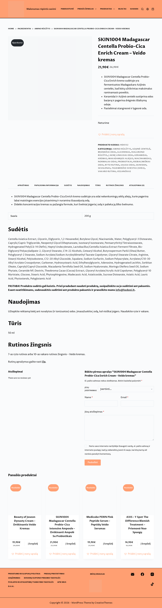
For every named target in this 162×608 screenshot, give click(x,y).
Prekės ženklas (88, 9)
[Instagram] (152, 574)
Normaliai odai (107, 161)
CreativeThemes (103, 602)
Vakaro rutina (107, 171)
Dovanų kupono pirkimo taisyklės (42, 578)
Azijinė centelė (141, 149)
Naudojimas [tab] (83, 185)
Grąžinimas (14, 578)
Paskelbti (93, 462)
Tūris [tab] (98, 185)
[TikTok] (152, 584)
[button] (111, 134)
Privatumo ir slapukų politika (24, 574)
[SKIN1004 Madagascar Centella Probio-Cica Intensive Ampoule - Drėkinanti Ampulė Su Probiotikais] (62, 498)
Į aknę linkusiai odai (120, 155)
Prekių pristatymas (54, 574)
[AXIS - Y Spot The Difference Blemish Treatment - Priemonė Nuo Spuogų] (137, 498)
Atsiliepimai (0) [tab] (137, 185)
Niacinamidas (143, 158)
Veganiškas (124, 171)
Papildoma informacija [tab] (46, 185)
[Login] (147, 9)
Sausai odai (128, 165)
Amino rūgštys (122, 149)
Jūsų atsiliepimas (94, 412)
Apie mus (61, 582)
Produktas (108, 9)
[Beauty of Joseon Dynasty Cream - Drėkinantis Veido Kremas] (24, 498)
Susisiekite (135, 9)
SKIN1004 (141, 165)
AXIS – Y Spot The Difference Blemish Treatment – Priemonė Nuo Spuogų (137, 524)
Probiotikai (125, 161)
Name (89, 397)
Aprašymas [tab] (23, 185)
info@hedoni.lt (125, 290)
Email (124, 397)
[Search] (142, 9)
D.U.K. (11, 586)
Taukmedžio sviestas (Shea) (128, 168)
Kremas (102, 158)
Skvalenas (104, 168)
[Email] (132, 574)
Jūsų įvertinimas (91, 389)
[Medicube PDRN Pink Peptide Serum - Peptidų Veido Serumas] (99, 498)
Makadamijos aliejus (120, 158)
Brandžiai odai (107, 152)
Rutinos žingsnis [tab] (115, 185)
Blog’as (122, 9)
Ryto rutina (112, 165)
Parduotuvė (67, 9)
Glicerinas (123, 152)
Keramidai (141, 155)
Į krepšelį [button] (33, 543)
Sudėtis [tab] (68, 185)
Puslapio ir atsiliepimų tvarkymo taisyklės (31, 582)
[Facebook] (142, 574)
